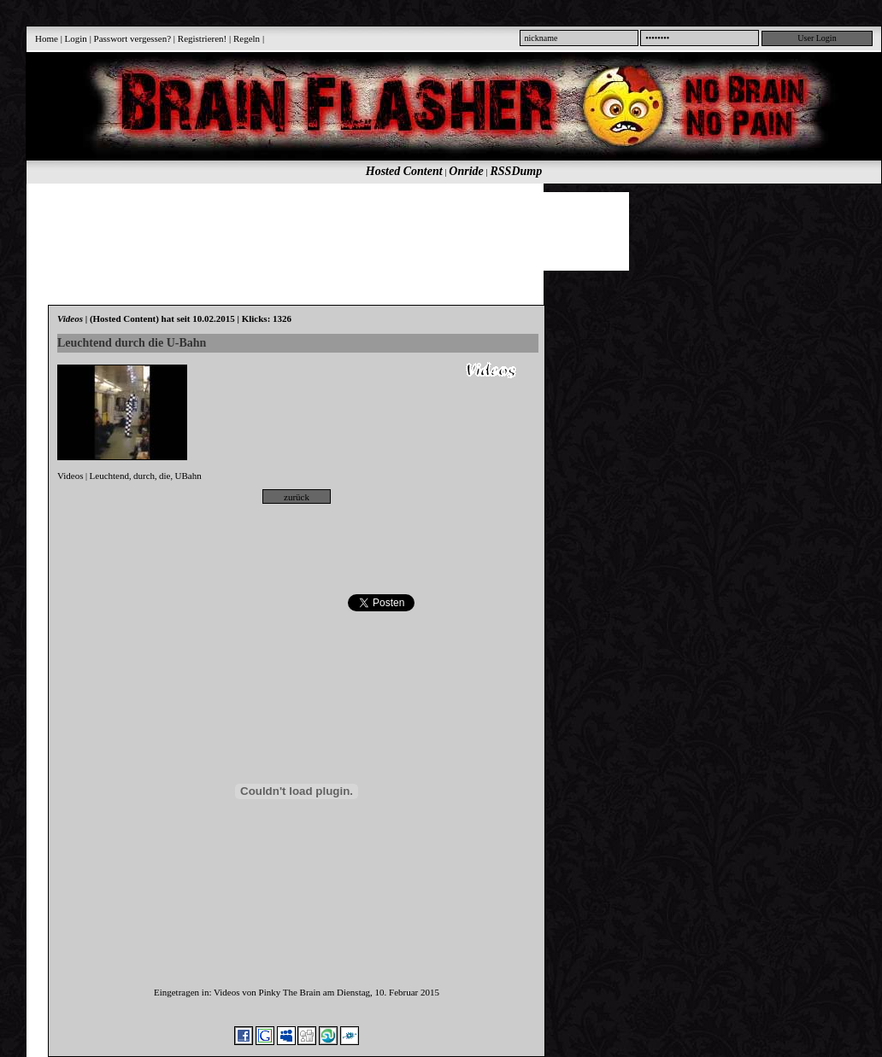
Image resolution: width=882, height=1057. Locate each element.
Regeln (246, 38)
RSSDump (517, 171)
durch (144, 475)
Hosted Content (404, 171)
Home (46, 38)
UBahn (187, 475)
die (164, 475)
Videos (70, 475)
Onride (466, 171)
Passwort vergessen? (133, 38)
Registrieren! (202, 38)
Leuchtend (109, 475)
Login (76, 38)
